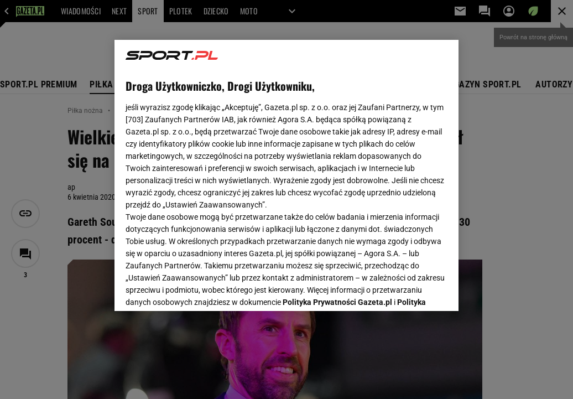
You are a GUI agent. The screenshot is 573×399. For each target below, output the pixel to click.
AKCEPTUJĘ (410, 289)
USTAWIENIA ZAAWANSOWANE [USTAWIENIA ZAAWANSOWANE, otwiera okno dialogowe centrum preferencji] (198, 288)
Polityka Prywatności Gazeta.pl (337, 164)
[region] (286, 175)
